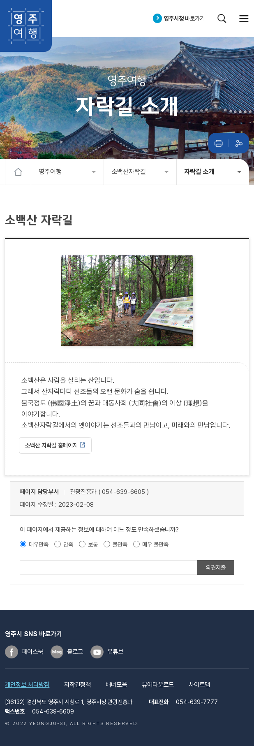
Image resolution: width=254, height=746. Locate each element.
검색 (222, 18)
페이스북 (32, 652)
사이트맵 (199, 684)
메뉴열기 (244, 18)
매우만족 (38, 544)
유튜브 (115, 652)
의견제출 (216, 567)
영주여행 (26, 26)
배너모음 (116, 684)
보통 (93, 544)
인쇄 (218, 143)
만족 (68, 544)
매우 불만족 (155, 544)
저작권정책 (77, 684)
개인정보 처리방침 (27, 684)
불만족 (120, 544)
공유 (239, 143)
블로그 (75, 652)
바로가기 (184, 18)
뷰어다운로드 (158, 684)
